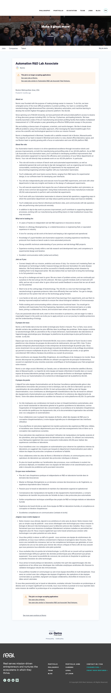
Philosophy (44, 11)
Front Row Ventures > (97, 670)
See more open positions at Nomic (34, 615)
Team (82, 11)
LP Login (69, 674)
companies (13, 48)
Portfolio (58, 11)
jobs (4, 48)
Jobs (90, 11)
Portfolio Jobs (73, 664)
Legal (68, 670)
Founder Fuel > (94, 667)
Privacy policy (50, 638)
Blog (98, 11)
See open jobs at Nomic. (29, 78)
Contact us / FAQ (95, 664)
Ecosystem (72, 11)
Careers (69, 667)
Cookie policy (59, 638)
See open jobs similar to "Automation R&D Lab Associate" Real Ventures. (45, 81)
